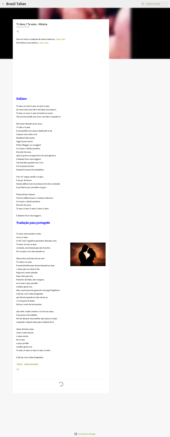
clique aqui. (60, 39)
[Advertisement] (61, 411)
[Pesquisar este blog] (156, 4)
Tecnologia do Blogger (85, 434)
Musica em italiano (31, 364)
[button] (17, 31)
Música (19, 364)
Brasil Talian (16, 4)
